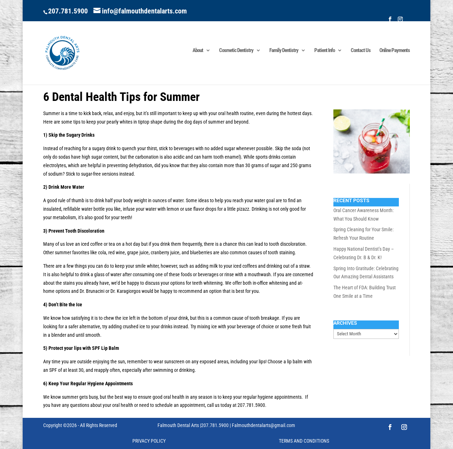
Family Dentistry (283, 50)
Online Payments (394, 50)
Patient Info (324, 50)
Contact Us (361, 50)
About (198, 50)
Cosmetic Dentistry (236, 50)
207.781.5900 (68, 11)
